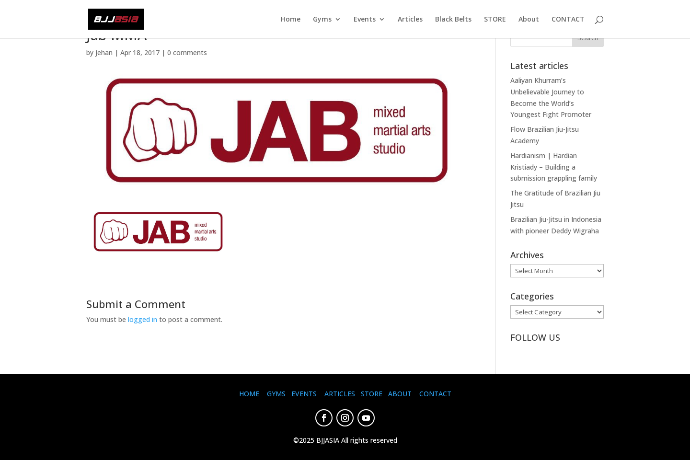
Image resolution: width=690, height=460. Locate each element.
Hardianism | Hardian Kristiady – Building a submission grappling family (553, 167)
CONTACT (568, 19)
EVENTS (304, 393)
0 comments (187, 52)
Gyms (322, 19)
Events (365, 19)
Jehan (104, 52)
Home (290, 19)
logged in (142, 319)
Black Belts (453, 19)
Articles (410, 19)
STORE (495, 19)
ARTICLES (339, 393)
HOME (249, 393)
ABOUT (400, 393)
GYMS (276, 393)
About (528, 19)
